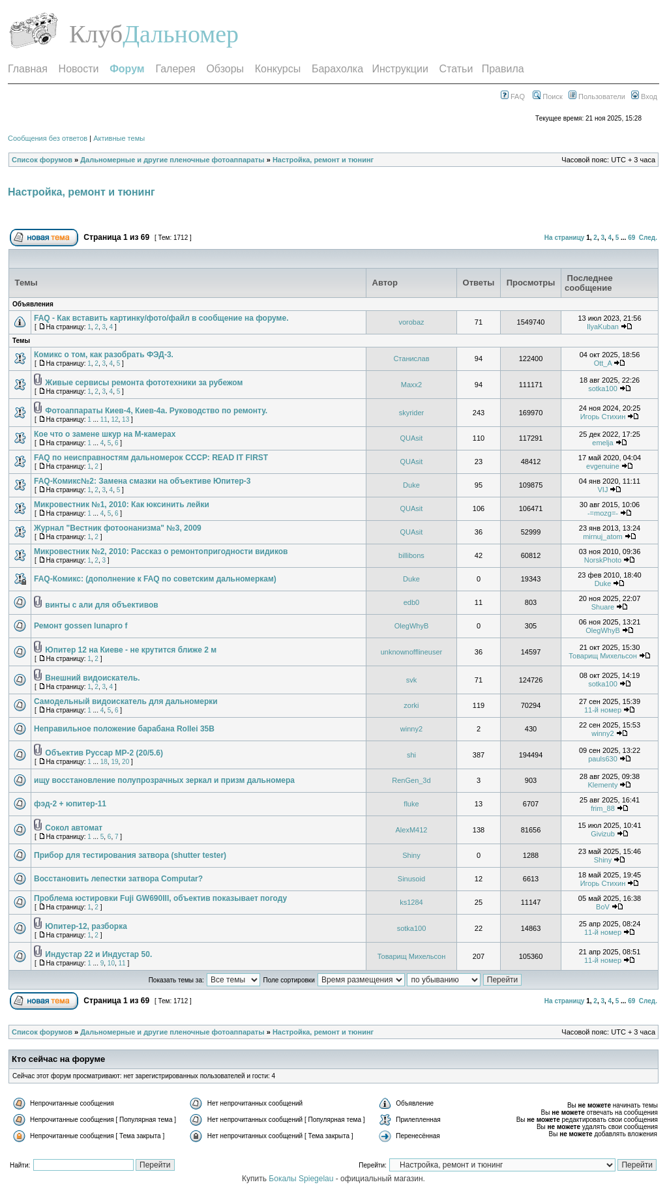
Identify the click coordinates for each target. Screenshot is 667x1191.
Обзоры (225, 68)
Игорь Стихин (603, 416)
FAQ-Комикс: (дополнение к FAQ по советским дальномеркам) (155, 578)
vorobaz (411, 322)
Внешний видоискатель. (92, 678)
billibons (411, 555)
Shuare (602, 607)
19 (114, 761)
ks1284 (411, 902)
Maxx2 (411, 385)
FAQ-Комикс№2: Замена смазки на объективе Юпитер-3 (142, 481)
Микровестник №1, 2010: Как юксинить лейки (121, 504)
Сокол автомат (73, 827)
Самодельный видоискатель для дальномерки (126, 701)
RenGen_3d (411, 780)
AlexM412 (411, 830)
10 (111, 963)
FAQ (513, 96)
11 (104, 419)
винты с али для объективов (101, 605)
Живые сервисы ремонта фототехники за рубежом (144, 382)
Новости (79, 68)
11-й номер (602, 710)
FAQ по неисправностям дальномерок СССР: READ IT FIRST (151, 457)
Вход (644, 96)
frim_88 (603, 808)
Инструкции (400, 68)
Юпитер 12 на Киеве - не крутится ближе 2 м (130, 649)
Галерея (175, 68)
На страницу (564, 237)
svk (411, 680)
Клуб (96, 34)
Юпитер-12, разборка (85, 926)
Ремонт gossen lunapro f (80, 625)
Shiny (411, 855)
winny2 (411, 729)
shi (411, 755)
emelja (602, 443)
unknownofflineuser (412, 652)
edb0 (411, 602)
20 (125, 761)
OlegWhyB (411, 626)
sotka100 (602, 388)
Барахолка (337, 68)
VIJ (603, 489)
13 (125, 419)
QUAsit (411, 438)
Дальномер (181, 34)
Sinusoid (411, 879)
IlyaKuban (603, 327)
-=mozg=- (602, 513)
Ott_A (603, 363)
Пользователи (597, 96)
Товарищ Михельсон (603, 656)
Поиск (548, 96)
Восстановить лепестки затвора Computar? (118, 878)
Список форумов (42, 160)
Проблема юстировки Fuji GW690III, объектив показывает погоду (160, 898)
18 (104, 761)
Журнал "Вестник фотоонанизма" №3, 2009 (117, 528)
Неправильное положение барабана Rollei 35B (124, 728)
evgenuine (602, 466)
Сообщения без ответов (47, 138)
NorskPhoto (602, 560)
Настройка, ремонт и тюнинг (323, 160)
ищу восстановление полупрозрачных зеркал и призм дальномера (164, 780)
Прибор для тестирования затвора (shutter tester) (130, 855)
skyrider (411, 413)
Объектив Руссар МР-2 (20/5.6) (104, 752)
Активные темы (119, 138)
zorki (411, 705)
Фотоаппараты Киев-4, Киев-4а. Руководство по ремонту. (156, 410)
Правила (503, 68)
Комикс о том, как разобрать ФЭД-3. (103, 354)
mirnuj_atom (603, 536)
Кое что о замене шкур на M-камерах (104, 434)
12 (114, 419)
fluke (411, 804)
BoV (603, 907)
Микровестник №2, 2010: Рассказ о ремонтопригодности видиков (161, 551)
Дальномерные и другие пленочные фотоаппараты (172, 160)
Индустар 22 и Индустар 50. (98, 954)
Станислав (411, 358)
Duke (411, 485)
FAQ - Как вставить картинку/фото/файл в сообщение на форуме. (161, 318)
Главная (28, 68)
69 (631, 237)
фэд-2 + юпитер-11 (70, 803)
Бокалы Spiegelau (302, 1178)
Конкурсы (278, 68)
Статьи (456, 68)
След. (648, 237)
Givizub (603, 834)
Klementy (603, 785)
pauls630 (602, 759)
